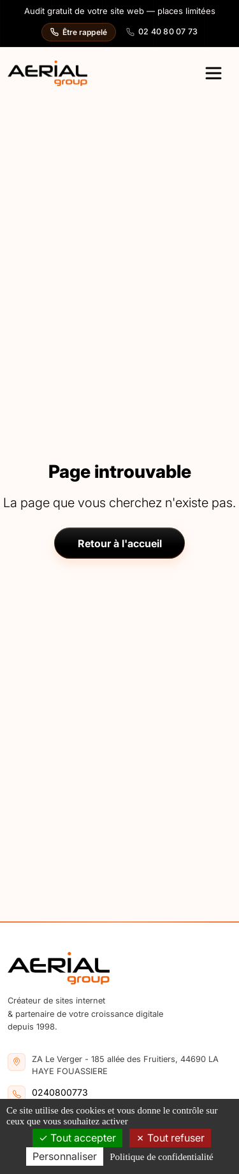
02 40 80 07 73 (162, 31)
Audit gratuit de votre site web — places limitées (119, 11)
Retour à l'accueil (120, 543)
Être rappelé (78, 32)
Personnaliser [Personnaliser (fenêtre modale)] (65, 1156)
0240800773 (60, 1092)
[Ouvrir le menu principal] (213, 73)
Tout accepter (77, 1137)
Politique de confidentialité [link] (161, 1157)
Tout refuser (170, 1137)
